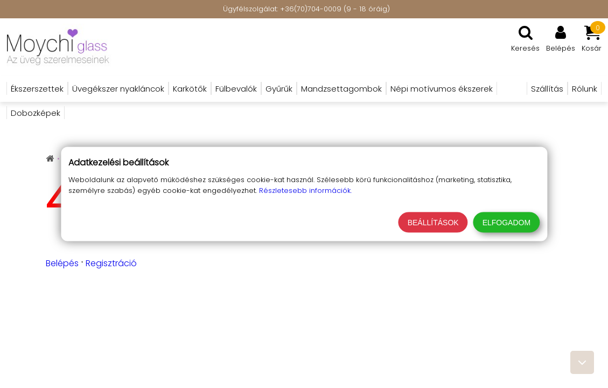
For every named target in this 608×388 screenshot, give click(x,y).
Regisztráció (111, 263)
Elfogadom (506, 222)
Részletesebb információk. (305, 190)
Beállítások (433, 222)
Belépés (62, 263)
